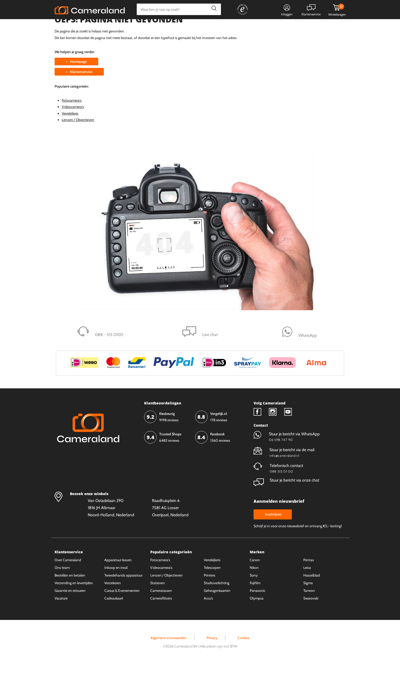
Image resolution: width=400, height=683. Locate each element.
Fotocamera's (72, 119)
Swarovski (310, 617)
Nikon (254, 586)
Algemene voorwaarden (168, 657)
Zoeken (212, 9)
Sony (254, 594)
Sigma (308, 602)
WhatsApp (258, 27)
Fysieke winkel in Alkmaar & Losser (305, 27)
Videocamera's (73, 126)
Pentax (308, 579)
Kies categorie (70, 26)
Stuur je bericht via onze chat (286, 499)
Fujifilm (255, 602)
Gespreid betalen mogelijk (220, 27)
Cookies (243, 657)
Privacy (212, 657)
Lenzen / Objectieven (78, 139)
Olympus (257, 617)
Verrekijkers (70, 132)
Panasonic (257, 609)
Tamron (309, 609)
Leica (307, 586)
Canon (255, 579)
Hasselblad (311, 594)
